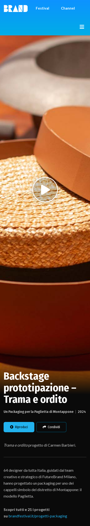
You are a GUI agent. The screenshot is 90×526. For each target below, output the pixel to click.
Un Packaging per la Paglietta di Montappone (38, 412)
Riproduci (19, 427)
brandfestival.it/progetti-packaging (37, 516)
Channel (68, 8)
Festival (42, 8)
